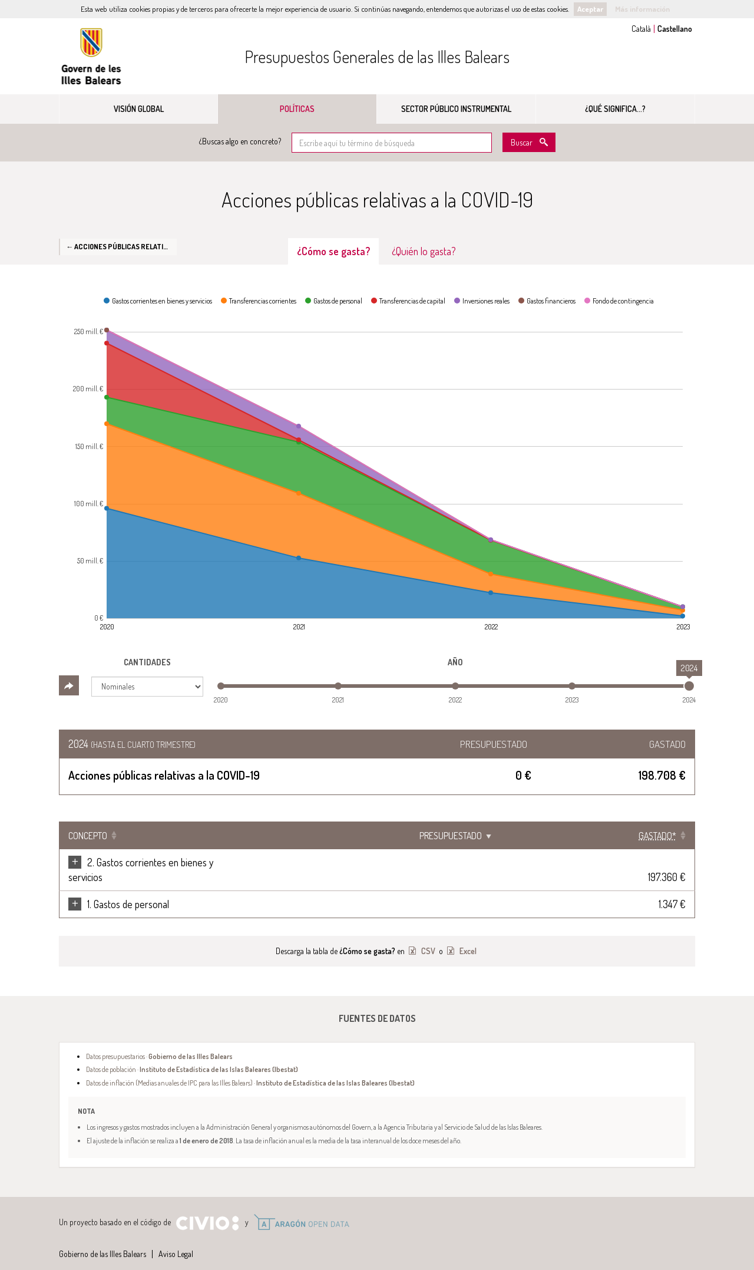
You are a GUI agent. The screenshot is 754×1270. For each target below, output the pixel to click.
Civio (207, 1209)
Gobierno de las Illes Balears (91, 56)
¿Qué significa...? (615, 109)
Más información (642, 9)
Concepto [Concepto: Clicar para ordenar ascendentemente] (87, 836)
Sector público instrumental (456, 109)
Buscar (522, 142)
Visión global (139, 109)
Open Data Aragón (301, 1207)
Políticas (297, 109)
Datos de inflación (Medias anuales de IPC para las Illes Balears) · (250, 1068)
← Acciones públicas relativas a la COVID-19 (121, 246)
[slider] (689, 686)
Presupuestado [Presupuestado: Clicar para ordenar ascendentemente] (572, 836)
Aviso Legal (175, 1239)
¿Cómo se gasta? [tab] (333, 251)
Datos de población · (192, 1054)
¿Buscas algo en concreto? (240, 141)
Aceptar (590, 9)
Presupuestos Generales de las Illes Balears (377, 56)
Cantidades (147, 662)
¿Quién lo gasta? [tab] (424, 251)
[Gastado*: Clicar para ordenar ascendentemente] (658, 836)
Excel (467, 936)
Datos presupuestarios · (159, 1041)
